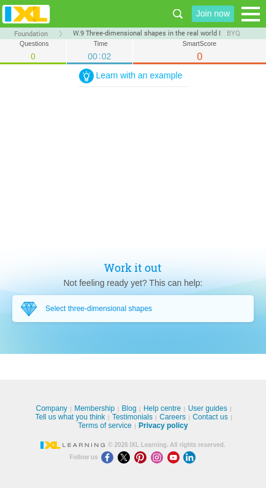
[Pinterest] (142, 457)
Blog (129, 408)
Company (51, 408)
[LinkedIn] (190, 457)
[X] (126, 457)
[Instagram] (159, 457)
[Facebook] (109, 457)
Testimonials (132, 417)
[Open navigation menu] (250, 14)
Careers (172, 417)
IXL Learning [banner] (26, 13)
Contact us (209, 417)
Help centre (162, 408)
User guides (207, 408)
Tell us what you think (70, 417)
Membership (94, 408)
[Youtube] (175, 457)
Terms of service (104, 425)
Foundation (31, 33)
